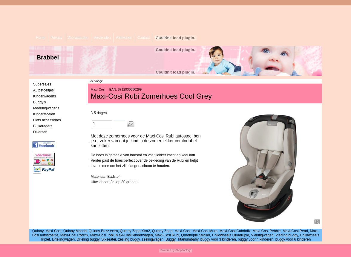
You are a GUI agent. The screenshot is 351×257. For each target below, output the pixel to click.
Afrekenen (124, 38)
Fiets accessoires (47, 120)
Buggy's (39, 102)
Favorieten (163, 38)
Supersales (42, 84)
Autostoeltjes (43, 90)
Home (41, 38)
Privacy (56, 38)
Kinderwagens (44, 96)
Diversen (40, 132)
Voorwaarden (78, 38)
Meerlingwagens (46, 108)
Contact (143, 38)
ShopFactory (183, 250)
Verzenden (102, 38)
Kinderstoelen (44, 114)
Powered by (167, 250)
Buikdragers (42, 126)
